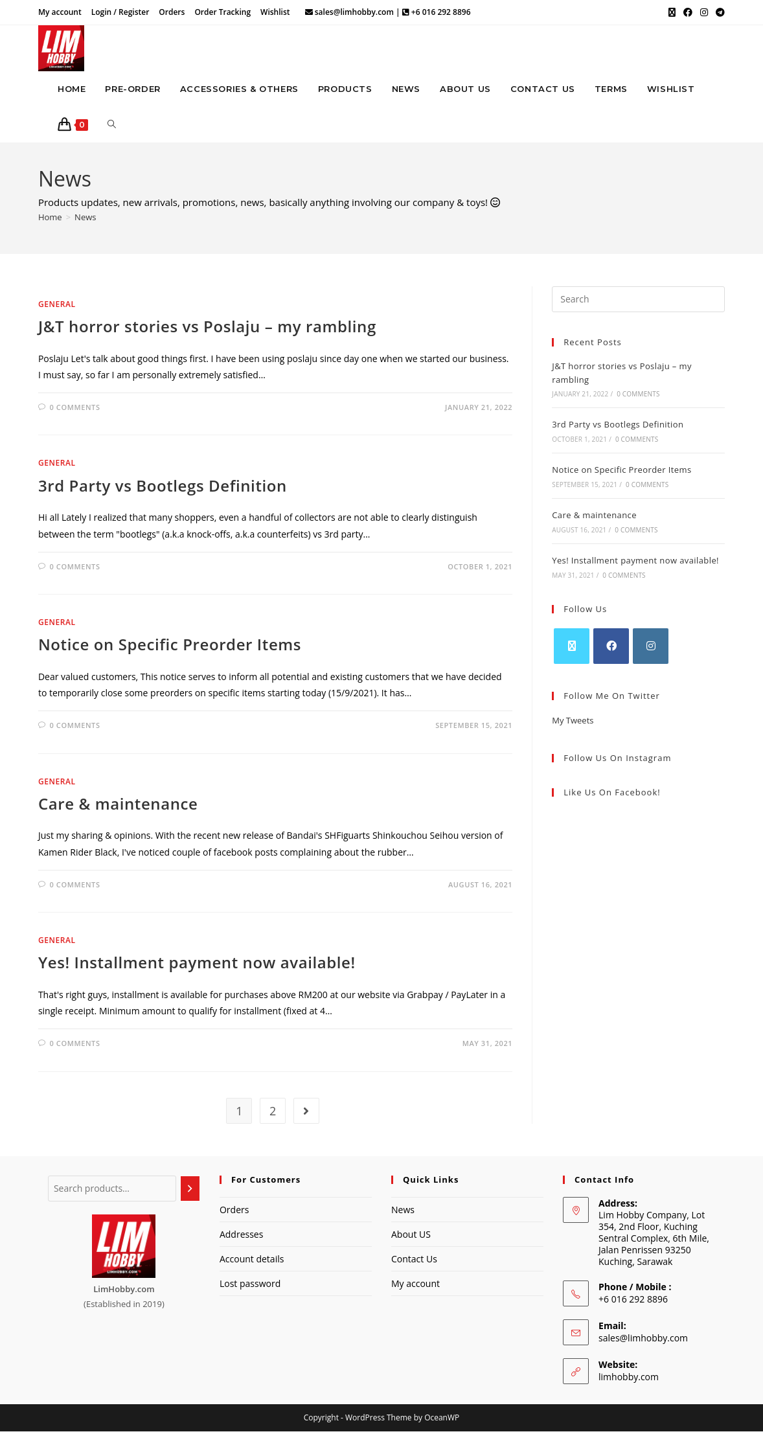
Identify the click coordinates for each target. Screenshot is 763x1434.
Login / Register (120, 11)
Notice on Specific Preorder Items (169, 646)
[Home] (50, 219)
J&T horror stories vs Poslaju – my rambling (207, 328)
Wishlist (275, 11)
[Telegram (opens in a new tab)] (718, 12)
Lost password (250, 1286)
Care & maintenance (118, 805)
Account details (252, 1261)
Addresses (241, 1236)
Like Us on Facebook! (612, 795)
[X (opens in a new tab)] (672, 12)
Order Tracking (222, 11)
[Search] (190, 1190)
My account (60, 11)
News (85, 219)
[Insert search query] (638, 301)
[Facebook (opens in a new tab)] (687, 12)
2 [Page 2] (272, 1113)
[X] (571, 648)
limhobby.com (628, 1378)
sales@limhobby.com (643, 1340)
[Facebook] (611, 648)
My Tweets (572, 722)
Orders (172, 11)
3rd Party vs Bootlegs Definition (162, 487)
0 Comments (75, 410)
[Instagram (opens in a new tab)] (704, 12)
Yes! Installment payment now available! (197, 964)
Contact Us (414, 1261)
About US (411, 1236)
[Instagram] (650, 648)
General (57, 306)
